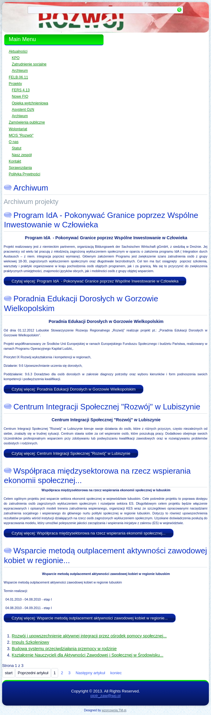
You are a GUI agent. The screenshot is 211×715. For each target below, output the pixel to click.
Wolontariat (18, 129)
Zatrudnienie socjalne (29, 64)
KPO (15, 58)
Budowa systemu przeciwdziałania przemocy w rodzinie (64, 648)
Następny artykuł (90, 673)
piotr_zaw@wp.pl (105, 695)
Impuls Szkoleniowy (30, 642)
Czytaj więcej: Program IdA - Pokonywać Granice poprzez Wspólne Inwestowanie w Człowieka (95, 281)
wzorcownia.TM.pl (114, 710)
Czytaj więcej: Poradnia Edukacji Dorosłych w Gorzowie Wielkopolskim (73, 389)
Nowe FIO (20, 96)
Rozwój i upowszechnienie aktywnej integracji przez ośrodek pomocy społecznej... (89, 635)
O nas (14, 142)
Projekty (15, 84)
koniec (116, 673)
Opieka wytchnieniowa (30, 103)
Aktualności (18, 51)
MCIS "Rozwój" (21, 135)
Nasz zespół (22, 155)
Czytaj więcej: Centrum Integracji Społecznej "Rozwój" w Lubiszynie (71, 453)
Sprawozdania (20, 168)
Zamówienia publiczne (27, 122)
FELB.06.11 (18, 77)
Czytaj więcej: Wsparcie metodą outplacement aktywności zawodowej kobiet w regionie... (90, 618)
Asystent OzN (23, 109)
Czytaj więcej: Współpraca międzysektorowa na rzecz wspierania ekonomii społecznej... (89, 533)
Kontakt (15, 161)
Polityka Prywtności (24, 174)
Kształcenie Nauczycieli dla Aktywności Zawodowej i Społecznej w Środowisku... (88, 655)
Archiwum (20, 70)
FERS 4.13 (21, 90)
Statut (16, 148)
